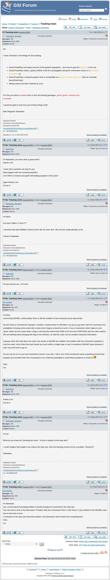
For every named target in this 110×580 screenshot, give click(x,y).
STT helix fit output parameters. (92, 545)
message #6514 (28, 200)
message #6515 (28, 270)
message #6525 (28, 298)
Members (82, 19)
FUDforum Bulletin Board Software (62, 576)
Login (93, 19)
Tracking (34, 24)
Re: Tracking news (13, 145)
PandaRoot (23, 24)
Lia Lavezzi (7, 302)
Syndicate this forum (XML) (90, 553)
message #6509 (24, 32)
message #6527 (28, 417)
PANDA (13, 24)
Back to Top (55, 550)
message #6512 (28, 145)
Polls (28, 28)
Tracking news (11, 32)
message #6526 (28, 385)
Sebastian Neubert (13, 36)
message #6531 (28, 487)
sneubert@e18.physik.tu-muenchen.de (19, 128)
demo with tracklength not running (93, 541)
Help (72, 19)
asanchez (10, 149)
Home (103, 19)
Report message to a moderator (97, 135)
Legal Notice (54, 569)
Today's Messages (16, 28)
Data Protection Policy (71, 569)
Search (63, 19)
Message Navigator (41, 28)
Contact (32, 569)
